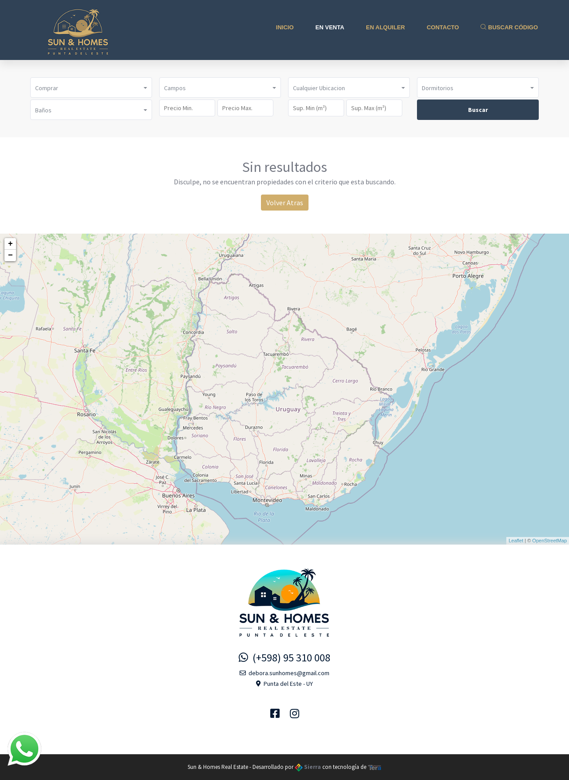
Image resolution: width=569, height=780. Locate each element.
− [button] (10, 255)
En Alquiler (385, 27)
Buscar (478, 110)
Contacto (443, 27)
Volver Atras (284, 202)
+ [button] (10, 244)
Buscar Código (509, 27)
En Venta (330, 27)
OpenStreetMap (549, 540)
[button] (91, 87)
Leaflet (516, 540)
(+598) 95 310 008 (284, 658)
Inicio (285, 27)
